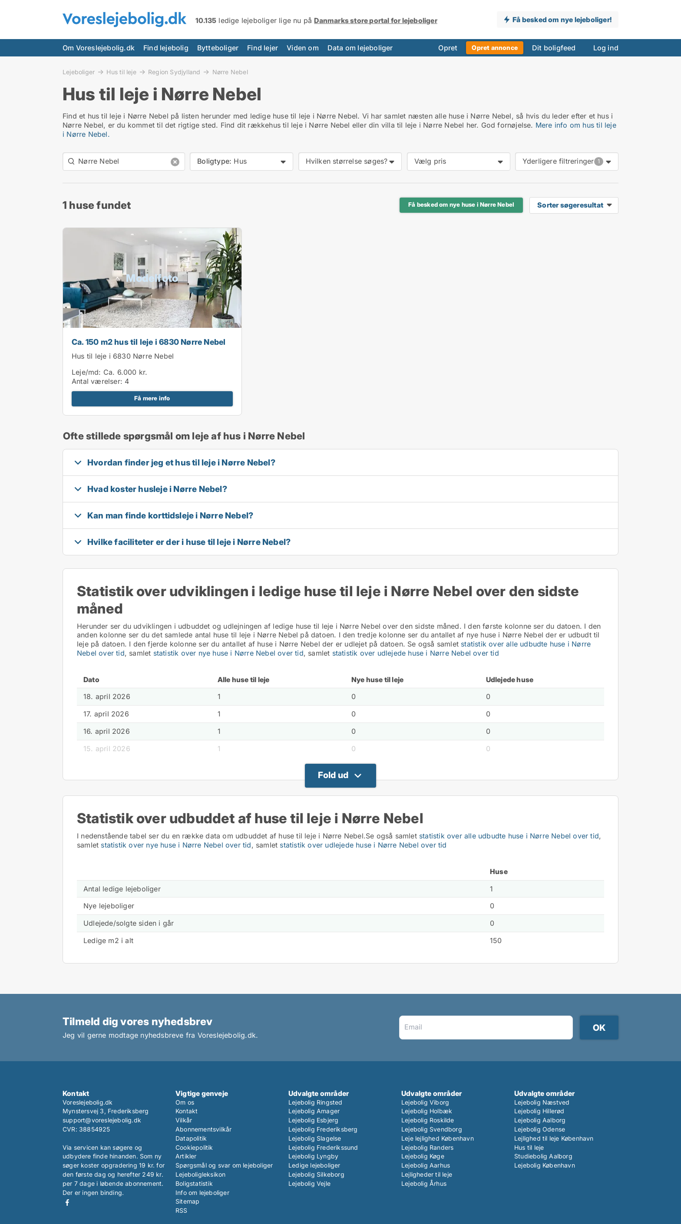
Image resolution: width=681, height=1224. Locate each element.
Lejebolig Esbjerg (313, 1120)
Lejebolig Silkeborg (316, 1174)
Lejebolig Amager (314, 1111)
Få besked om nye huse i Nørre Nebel (461, 204)
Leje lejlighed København (437, 1138)
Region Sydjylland (174, 71)
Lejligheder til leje (426, 1174)
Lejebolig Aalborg (539, 1120)
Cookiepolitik (194, 1147)
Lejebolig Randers (427, 1147)
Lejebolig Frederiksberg (323, 1129)
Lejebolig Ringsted (315, 1102)
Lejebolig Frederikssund (323, 1147)
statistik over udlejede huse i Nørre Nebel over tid (415, 653)
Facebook (67, 1202)
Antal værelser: (97, 381)
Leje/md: (87, 372)
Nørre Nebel (230, 72)
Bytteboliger (217, 47)
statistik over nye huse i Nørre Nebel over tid (228, 653)
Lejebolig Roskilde (427, 1120)
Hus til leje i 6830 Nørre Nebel (123, 356)
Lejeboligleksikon (200, 1174)
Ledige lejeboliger (314, 1165)
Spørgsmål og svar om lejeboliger (224, 1165)
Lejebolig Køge (422, 1156)
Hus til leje (121, 71)
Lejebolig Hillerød (539, 1111)
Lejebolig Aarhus (425, 1165)
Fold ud (333, 775)
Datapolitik (191, 1138)
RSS (181, 1210)
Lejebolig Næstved (541, 1102)
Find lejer (262, 47)
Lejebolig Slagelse (314, 1138)
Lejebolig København (544, 1165)
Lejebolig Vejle (309, 1183)
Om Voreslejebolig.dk (99, 47)
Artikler (186, 1156)
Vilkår (183, 1120)
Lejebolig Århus (423, 1183)
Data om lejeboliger (360, 47)
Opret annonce (495, 47)
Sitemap (187, 1201)
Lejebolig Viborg (425, 1102)
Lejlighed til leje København (554, 1138)
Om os (184, 1102)
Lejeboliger (79, 71)
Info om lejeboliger (202, 1192)
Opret (447, 47)
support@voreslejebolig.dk (102, 1120)
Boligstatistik (194, 1183)
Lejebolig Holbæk (426, 1111)
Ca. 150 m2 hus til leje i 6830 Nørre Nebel (148, 341)
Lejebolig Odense (539, 1129)
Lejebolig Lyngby (313, 1156)
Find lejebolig (165, 47)
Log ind (605, 47)
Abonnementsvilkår (203, 1129)
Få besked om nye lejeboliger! (562, 19)
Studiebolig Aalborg (543, 1156)
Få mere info (152, 398)
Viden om (303, 47)
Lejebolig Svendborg (431, 1129)
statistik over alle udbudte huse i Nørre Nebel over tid (509, 835)
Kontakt (186, 1111)
